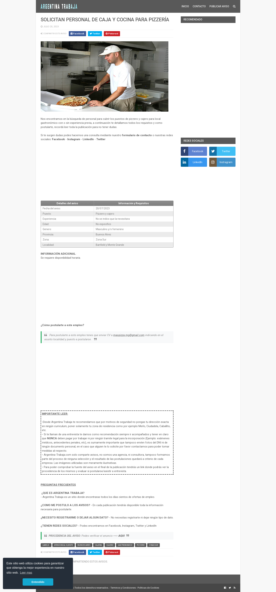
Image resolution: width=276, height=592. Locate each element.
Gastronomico (125, 545)
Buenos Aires (84, 545)
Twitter (100, 139)
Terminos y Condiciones (123, 587)
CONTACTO (199, 6)
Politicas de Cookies (148, 587)
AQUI (121, 535)
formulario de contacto (137, 135)
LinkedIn (88, 139)
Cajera (98, 545)
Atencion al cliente (63, 545)
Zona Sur (153, 545)
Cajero (109, 545)
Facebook (58, 139)
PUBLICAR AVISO (219, 6)
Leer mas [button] (26, 572)
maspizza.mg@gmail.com (128, 335)
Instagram (73, 139)
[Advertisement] (107, 170)
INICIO (185, 6)
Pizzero (140, 545)
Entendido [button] (38, 582)
